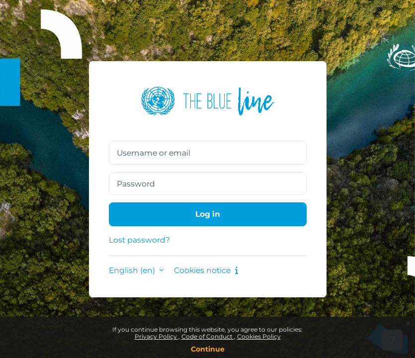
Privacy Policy (156, 336)
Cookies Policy (259, 336)
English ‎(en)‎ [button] (133, 270)
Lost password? (139, 240)
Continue (208, 349)
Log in (207, 214)
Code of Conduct (207, 336)
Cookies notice (206, 270)
